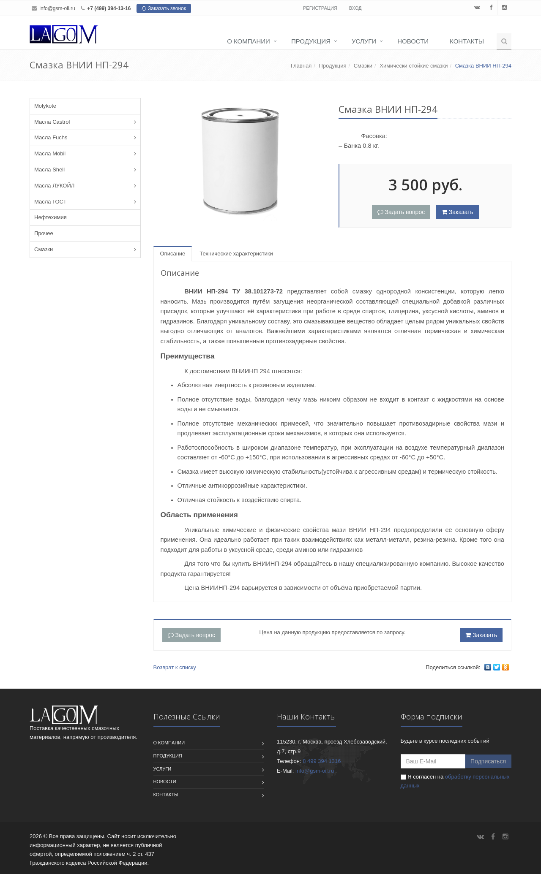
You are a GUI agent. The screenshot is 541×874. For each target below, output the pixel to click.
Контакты (467, 41)
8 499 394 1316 (322, 761)
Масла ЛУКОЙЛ (54, 185)
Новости (413, 41)
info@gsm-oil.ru (57, 8)
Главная (301, 65)
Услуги (364, 41)
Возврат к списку (174, 667)
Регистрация (321, 8)
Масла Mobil (50, 153)
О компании (248, 41)
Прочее (43, 233)
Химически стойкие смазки (414, 65)
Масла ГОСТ (50, 201)
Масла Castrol (52, 122)
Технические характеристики (236, 253)
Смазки (363, 65)
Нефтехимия (50, 217)
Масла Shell (49, 169)
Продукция (311, 41)
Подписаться (488, 761)
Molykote (45, 106)
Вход (355, 8)
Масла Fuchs (51, 137)
